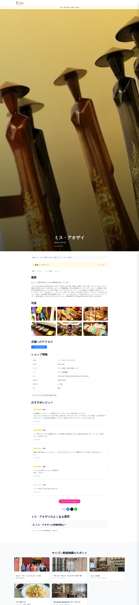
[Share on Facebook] (68, 509)
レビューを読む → (102, 265)
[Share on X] (71, 509)
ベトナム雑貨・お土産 (46, 257)
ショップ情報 (48, 271)
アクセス (39, 271)
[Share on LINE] (75, 509)
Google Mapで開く (39, 347)
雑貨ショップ (58, 257)
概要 (33, 271)
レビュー (57, 271)
